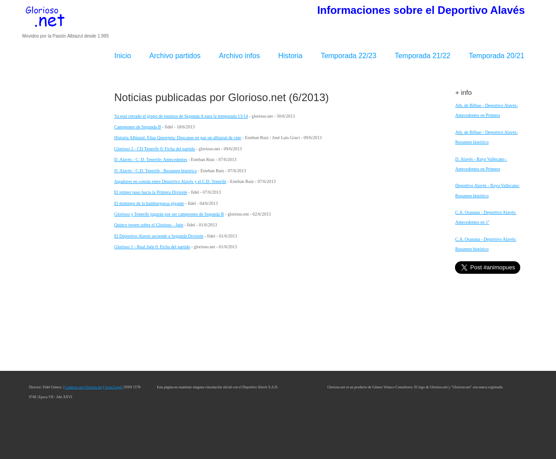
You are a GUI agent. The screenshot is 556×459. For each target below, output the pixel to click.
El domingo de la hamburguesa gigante (149, 203)
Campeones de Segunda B (137, 126)
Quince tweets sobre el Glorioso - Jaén (148, 224)
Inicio (122, 56)
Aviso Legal (113, 387)
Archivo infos (239, 56)
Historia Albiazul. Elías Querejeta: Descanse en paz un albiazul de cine (177, 137)
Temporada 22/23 (349, 56)
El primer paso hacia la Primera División (150, 192)
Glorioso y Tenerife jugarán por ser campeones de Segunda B (169, 214)
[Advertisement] (65, 219)
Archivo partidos (175, 56)
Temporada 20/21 (497, 56)
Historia (290, 56)
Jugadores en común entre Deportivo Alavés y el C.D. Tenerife (170, 181)
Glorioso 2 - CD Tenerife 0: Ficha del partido (154, 148)
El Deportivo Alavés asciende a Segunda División (158, 236)
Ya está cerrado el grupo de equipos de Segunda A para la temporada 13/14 (181, 116)
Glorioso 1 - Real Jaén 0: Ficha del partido (152, 246)
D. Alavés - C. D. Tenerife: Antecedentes (150, 159)
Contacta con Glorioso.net (83, 387)
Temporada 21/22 (423, 56)
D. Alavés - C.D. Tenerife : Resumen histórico (155, 170)
